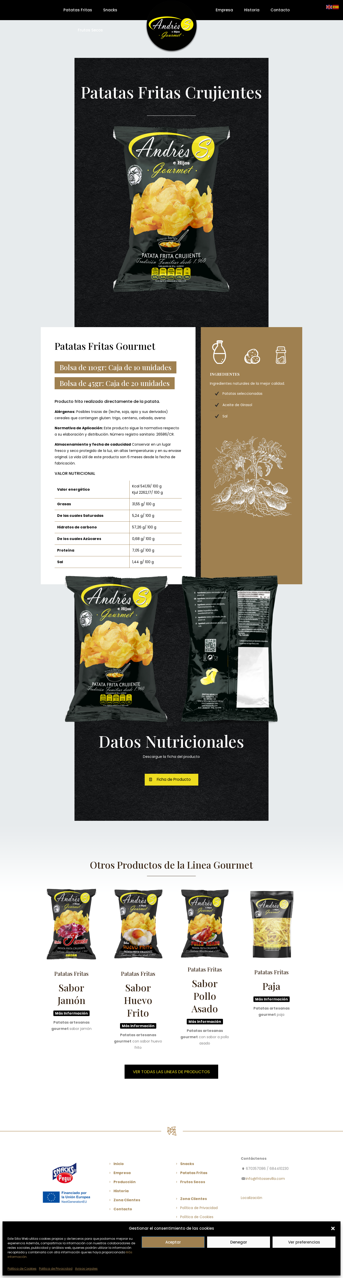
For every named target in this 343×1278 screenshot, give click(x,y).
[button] (332, 1228)
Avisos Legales (86, 1268)
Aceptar (173, 1242)
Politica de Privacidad (55, 1268)
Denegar (238, 1242)
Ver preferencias (304, 1242)
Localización (251, 1197)
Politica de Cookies (22, 1268)
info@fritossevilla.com (265, 1178)
